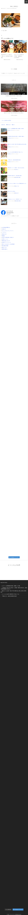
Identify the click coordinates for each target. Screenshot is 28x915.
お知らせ (10, 138)
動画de (3, 235)
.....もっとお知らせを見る (6, 120)
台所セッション (5, 239)
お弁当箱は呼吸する (6, 227)
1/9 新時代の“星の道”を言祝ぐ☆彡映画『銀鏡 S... (16, 136)
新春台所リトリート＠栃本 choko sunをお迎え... (16, 167)
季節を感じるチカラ (6, 240)
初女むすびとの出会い (12, 191)
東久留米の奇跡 (17, 177)
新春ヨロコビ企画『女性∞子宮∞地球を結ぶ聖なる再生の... (17, 145)
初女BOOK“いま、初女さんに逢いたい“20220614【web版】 (6, 56)
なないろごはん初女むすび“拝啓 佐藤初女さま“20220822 (19, 56)
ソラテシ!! (4, 232)
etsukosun (4, 8)
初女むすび (17, 193)
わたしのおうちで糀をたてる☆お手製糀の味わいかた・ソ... (17, 184)
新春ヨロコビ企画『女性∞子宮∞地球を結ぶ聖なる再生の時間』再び (14, 591)
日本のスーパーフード (6, 242)
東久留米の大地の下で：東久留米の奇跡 (14, 175)
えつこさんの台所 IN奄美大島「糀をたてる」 (15, 152)
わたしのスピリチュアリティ (8, 230)
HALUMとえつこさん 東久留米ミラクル (15, 199)
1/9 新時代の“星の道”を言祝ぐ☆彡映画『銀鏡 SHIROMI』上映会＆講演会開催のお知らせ (14, 588)
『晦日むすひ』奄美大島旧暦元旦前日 (9, 596)
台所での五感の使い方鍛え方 (8, 237)
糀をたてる (10, 130)
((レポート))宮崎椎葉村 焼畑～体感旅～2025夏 (16, 128)
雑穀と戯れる (4, 249)
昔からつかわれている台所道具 (8, 244)
